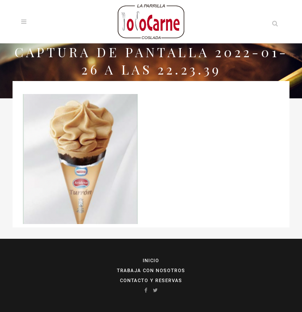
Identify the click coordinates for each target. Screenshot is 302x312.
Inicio (151, 260)
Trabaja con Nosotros (151, 270)
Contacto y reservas (151, 280)
